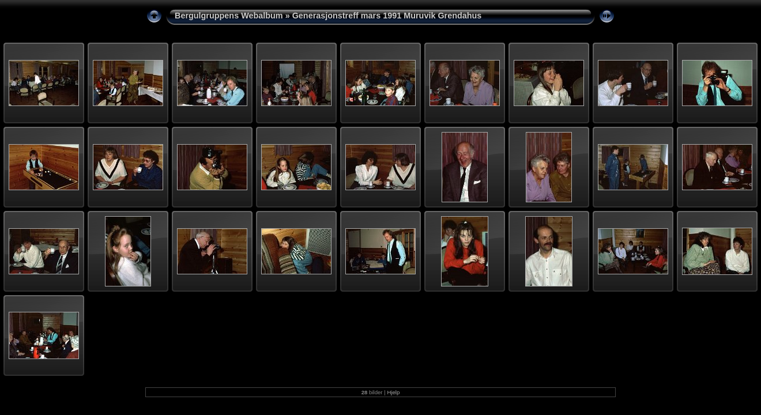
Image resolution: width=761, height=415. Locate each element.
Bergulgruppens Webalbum (229, 15)
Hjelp (393, 392)
